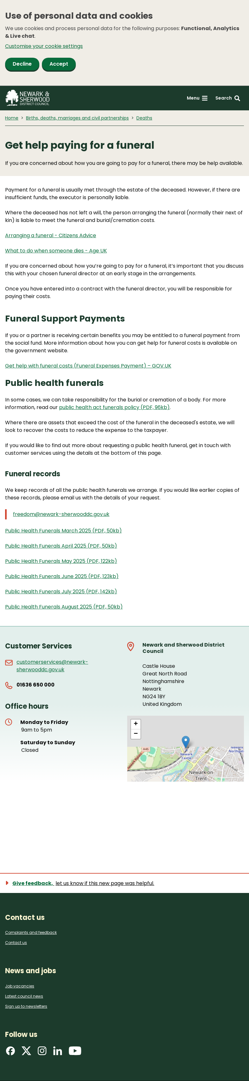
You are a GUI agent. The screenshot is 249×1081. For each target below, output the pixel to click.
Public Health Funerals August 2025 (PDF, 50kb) (64, 606)
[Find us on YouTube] (75, 1052)
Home (11, 118)
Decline (22, 64)
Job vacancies (19, 986)
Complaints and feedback (31, 932)
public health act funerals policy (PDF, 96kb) (114, 407)
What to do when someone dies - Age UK (56, 250)
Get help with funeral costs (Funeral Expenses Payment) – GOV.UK (88, 365)
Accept (58, 64)
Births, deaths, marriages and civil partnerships (77, 118)
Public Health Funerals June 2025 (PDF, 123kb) (62, 576)
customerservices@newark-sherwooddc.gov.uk (52, 665)
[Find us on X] (26, 1052)
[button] (186, 742)
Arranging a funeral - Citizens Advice (50, 235)
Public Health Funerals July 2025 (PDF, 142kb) (61, 591)
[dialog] (124, 43)
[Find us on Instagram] (42, 1052)
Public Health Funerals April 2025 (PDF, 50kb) (61, 546)
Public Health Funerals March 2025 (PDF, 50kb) (63, 530)
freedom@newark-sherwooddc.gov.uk (61, 514)
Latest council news (24, 996)
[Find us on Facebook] (10, 1052)
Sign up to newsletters (26, 1006)
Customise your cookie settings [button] (44, 46)
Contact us (16, 942)
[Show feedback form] (83, 883)
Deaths (144, 118)
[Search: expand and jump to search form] (228, 98)
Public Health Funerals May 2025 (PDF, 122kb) (61, 561)
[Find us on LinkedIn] (57, 1052)
